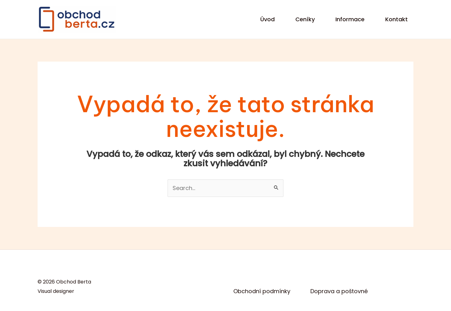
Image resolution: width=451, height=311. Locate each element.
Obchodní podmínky (261, 291)
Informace (350, 19)
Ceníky (305, 19)
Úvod (267, 19)
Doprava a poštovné (339, 291)
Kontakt (396, 19)
